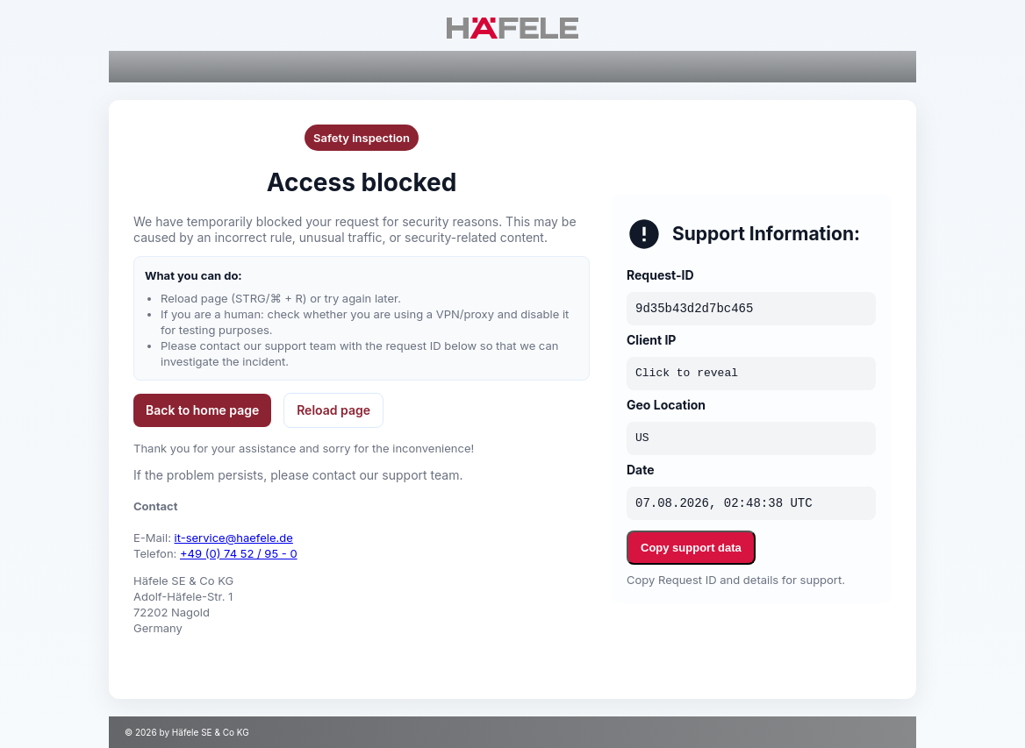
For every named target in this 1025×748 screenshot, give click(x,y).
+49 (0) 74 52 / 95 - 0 (238, 553)
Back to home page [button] (202, 409)
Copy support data (691, 547)
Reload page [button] (333, 409)
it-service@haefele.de (234, 538)
